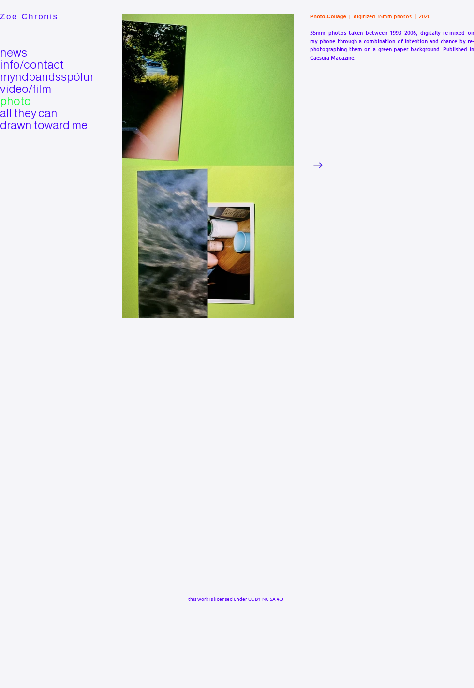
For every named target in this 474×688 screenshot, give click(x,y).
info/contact (32, 65)
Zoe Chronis (29, 16)
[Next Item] (318, 165)
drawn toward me (33, 125)
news (13, 52)
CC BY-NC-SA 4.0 (266, 598)
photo (15, 101)
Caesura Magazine (332, 57)
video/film (25, 89)
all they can (29, 113)
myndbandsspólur (33, 77)
